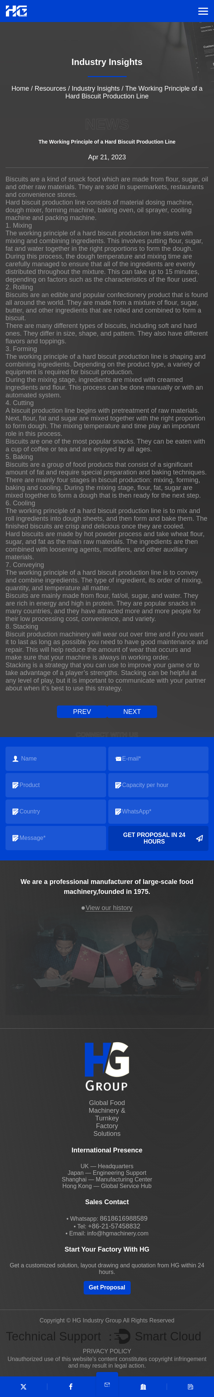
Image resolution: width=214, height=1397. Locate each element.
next (132, 711)
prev (82, 711)
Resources (50, 88)
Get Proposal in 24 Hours (163, 838)
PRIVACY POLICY (107, 1351)
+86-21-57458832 (114, 1226)
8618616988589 (124, 1218)
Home (20, 88)
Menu (203, 11)
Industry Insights (96, 88)
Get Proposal (107, 1287)
